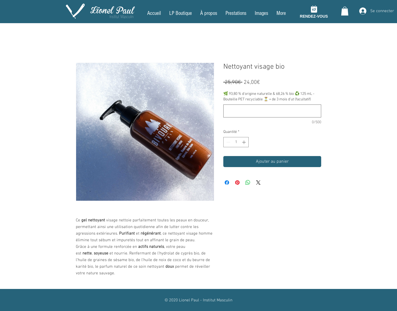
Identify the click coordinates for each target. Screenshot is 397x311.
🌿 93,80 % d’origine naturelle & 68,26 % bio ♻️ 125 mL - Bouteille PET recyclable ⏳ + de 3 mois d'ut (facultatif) (268, 97)
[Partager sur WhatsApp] (248, 182)
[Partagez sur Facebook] (227, 182)
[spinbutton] (236, 142)
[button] (344, 11)
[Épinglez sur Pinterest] (237, 182)
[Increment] (244, 142)
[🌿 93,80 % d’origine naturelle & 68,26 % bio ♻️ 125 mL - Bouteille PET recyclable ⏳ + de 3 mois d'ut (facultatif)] (272, 111)
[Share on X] (258, 182)
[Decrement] (227, 142)
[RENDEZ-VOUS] (313, 11)
